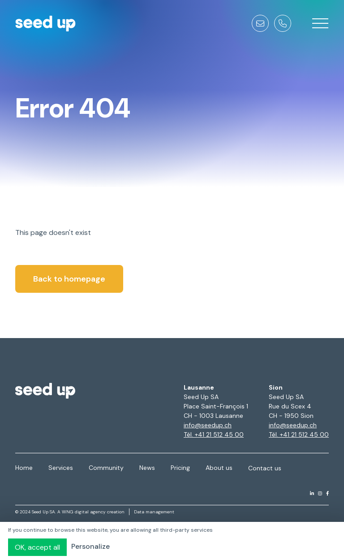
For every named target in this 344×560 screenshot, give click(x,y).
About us (219, 468)
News (147, 468)
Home (24, 468)
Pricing (180, 468)
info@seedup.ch (208, 425)
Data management (154, 512)
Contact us (264, 468)
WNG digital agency (84, 512)
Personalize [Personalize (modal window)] (90, 546)
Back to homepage (69, 278)
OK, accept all (37, 547)
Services (60, 468)
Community (106, 468)
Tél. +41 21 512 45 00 (214, 434)
